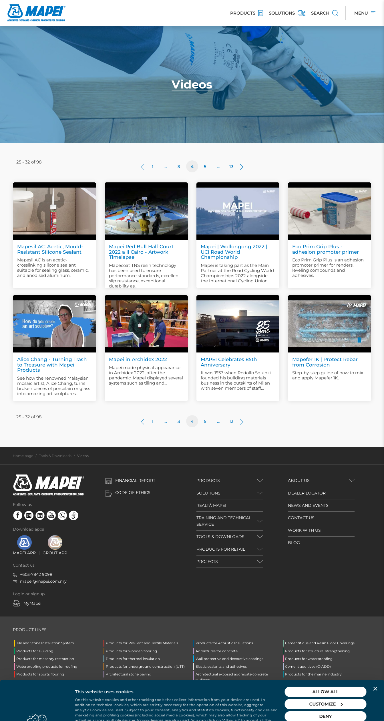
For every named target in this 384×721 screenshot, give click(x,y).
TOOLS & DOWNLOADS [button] (220, 536)
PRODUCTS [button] (208, 480)
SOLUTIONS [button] (208, 493)
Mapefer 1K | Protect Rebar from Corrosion (325, 362)
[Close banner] (375, 649)
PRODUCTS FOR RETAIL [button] (220, 549)
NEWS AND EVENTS (308, 505)
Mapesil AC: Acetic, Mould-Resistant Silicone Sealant (50, 249)
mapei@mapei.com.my (43, 581)
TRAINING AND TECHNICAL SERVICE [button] (223, 521)
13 (231, 166)
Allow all (326, 652)
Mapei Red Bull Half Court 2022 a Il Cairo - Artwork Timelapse (141, 252)
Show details (89, 709)
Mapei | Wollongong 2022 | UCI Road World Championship (234, 252)
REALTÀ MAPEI (211, 505)
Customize (326, 664)
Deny (325, 676)
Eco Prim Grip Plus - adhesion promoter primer (325, 249)
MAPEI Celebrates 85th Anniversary (229, 362)
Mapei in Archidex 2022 (138, 359)
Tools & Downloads (55, 456)
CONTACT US (301, 517)
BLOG (294, 542)
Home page (23, 456)
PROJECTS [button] (207, 561)
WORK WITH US (304, 530)
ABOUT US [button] (299, 480)
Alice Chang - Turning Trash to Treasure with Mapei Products (52, 364)
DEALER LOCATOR (307, 493)
